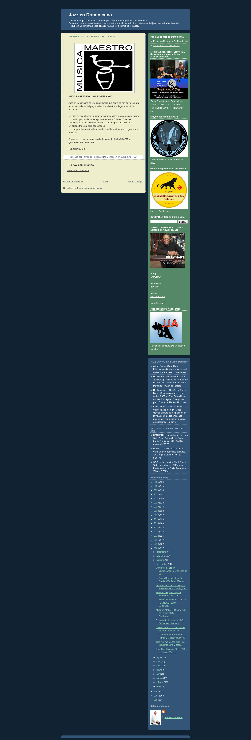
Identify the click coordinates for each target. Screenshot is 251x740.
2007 (156, 696)
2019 (156, 507)
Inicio (105, 181)
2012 (156, 536)
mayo (159, 670)
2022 (156, 494)
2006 (156, 700)
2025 (156, 482)
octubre (161, 560)
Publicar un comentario (78, 170)
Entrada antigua (135, 181)
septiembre (162, 564)
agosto (160, 657)
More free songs (158, 303)
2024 (156, 486)
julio (159, 661)
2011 (156, 540)
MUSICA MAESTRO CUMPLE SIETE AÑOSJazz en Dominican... (171, 613)
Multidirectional (157, 296)
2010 (156, 544)
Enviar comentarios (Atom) (90, 188)
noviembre (162, 556)
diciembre (162, 552)
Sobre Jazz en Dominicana (166, 45)
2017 (156, 515)
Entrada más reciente (73, 181)
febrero (160, 682)
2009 (156, 548)
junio (159, 665)
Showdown (155, 277)
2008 (156, 691)
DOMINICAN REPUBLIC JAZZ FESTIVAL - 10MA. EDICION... (171, 603)
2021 (156, 498)
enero (160, 686)
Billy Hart (154, 287)
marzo (160, 678)
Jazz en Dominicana (90, 14)
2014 (156, 527)
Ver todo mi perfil (173, 717)
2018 (156, 511)
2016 (156, 519)
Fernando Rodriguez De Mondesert (170, 41)
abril (159, 674)
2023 (156, 490)
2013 (156, 531)
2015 (156, 523)
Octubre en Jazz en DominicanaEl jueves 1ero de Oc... (171, 571)
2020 (156, 503)
